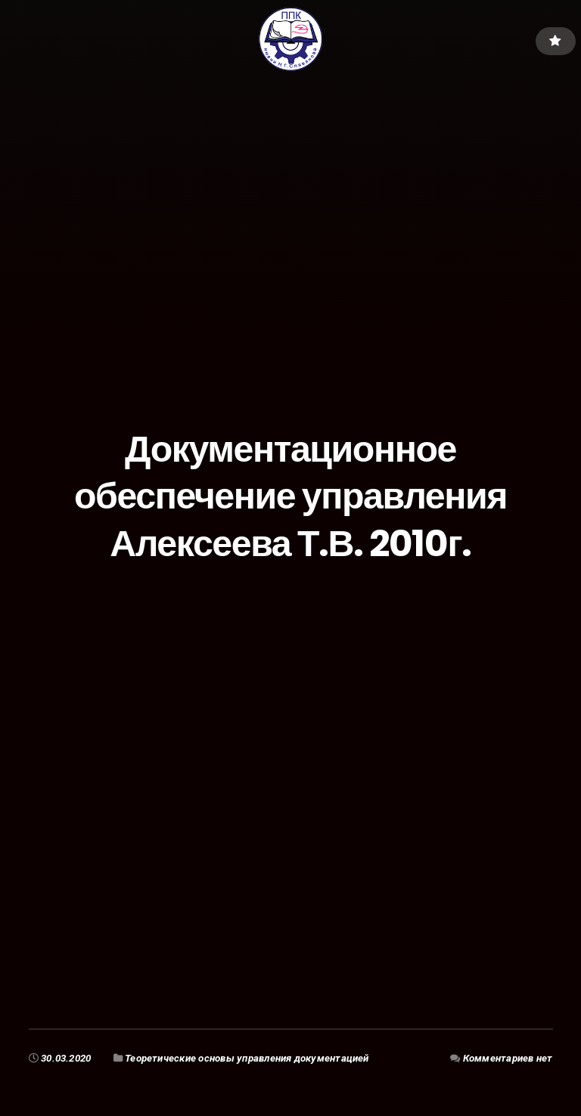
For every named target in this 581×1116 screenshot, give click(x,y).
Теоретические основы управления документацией (247, 1058)
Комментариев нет (508, 1058)
